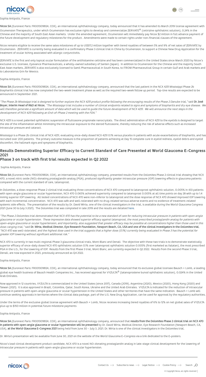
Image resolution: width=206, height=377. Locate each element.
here (131, 208)
